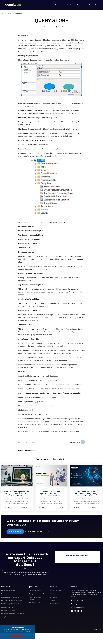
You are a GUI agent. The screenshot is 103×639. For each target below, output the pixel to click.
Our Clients (53, 597)
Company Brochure (35, 590)
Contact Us (92, 5)
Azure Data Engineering (8, 610)
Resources (80, 5)
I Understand (17, 636)
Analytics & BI (5, 617)
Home (4, 13)
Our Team (53, 594)
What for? (27, 632)
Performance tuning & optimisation (12, 600)
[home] (13, 5)
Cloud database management (10, 597)
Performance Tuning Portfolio (35, 598)
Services (58, 5)
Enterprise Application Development (12, 613)
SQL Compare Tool (35, 602)
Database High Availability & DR (11, 604)
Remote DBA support (8, 594)
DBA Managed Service (8, 590)
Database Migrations (7, 607)
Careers (52, 600)
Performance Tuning (27, 442)
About (69, 5)
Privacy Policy (54, 604)
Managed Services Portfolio (37, 594)
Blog (9, 13)
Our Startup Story (55, 590)
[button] (58, 4)
